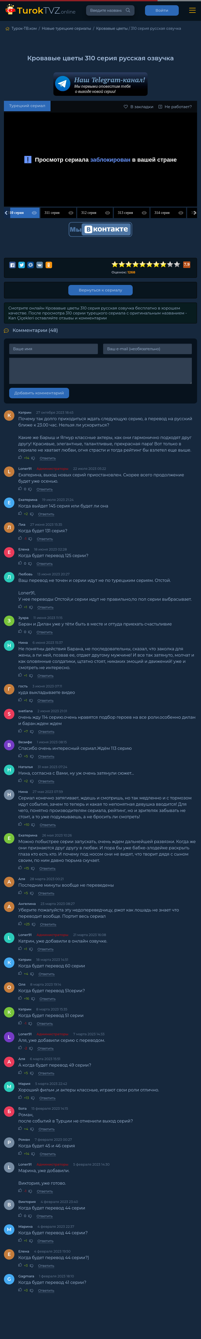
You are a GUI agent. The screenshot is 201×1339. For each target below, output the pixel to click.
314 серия (162, 213)
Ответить (48, 458)
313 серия (125, 213)
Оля (21, 984)
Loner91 (25, 468)
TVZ (46, 10)
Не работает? (175, 106)
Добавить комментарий (39, 392)
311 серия (52, 213)
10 (177, 264)
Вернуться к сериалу (100, 290)
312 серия (88, 213)
